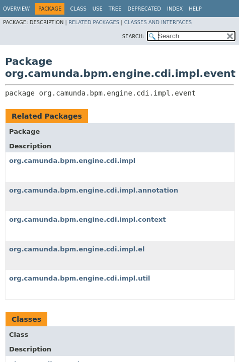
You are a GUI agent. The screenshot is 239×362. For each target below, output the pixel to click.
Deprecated (144, 9)
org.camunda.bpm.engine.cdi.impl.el (76, 249)
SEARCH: (133, 36)
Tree (115, 9)
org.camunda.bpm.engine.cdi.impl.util (79, 278)
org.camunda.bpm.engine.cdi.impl (72, 160)
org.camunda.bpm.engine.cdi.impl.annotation (93, 190)
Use (98, 9)
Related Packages (93, 22)
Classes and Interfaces (158, 22)
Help (195, 9)
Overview (16, 9)
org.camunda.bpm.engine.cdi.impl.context (87, 219)
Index (175, 9)
